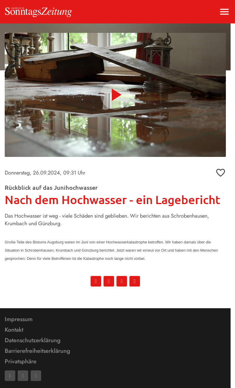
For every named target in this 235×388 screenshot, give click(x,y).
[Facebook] (10, 375)
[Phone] (36, 375)
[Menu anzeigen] (224, 12)
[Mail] (23, 375)
